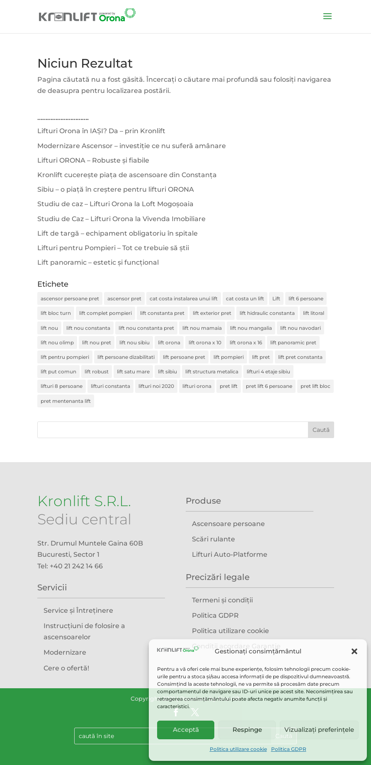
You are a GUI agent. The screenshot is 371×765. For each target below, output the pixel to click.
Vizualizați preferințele (319, 729)
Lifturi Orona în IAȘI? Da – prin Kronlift (101, 131)
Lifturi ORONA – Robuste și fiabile (93, 160)
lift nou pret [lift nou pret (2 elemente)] (96, 342)
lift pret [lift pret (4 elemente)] (261, 357)
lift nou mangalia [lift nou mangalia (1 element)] (251, 328)
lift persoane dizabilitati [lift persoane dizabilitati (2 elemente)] (126, 357)
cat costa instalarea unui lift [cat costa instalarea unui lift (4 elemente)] (184, 298)
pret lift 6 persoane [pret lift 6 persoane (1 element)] (269, 386)
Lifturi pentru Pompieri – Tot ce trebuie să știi (113, 248)
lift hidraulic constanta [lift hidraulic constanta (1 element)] (267, 313)
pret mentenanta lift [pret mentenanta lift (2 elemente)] (66, 401)
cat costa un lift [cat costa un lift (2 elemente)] (245, 298)
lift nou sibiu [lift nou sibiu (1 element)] (134, 342)
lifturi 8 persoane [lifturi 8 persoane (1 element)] (61, 386)
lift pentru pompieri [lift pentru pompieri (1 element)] (65, 357)
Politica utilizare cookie (238, 749)
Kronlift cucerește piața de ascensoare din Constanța (127, 175)
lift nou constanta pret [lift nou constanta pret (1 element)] (146, 328)
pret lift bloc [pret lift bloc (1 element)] (315, 386)
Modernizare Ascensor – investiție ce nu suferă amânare (131, 146)
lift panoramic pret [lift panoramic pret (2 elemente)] (293, 342)
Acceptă (186, 729)
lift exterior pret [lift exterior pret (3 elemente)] (212, 313)
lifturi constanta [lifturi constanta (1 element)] (110, 386)
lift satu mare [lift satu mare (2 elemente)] (133, 371)
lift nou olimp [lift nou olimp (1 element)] (57, 342)
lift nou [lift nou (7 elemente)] (49, 328)
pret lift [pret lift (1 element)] (229, 386)
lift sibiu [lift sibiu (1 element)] (167, 371)
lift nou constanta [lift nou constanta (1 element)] (88, 328)
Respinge (247, 729)
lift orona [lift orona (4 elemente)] (169, 342)
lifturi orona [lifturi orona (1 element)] (196, 386)
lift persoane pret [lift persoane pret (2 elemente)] (184, 357)
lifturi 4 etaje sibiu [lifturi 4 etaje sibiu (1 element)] (268, 371)
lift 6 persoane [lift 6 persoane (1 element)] (306, 298)
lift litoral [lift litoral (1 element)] (313, 313)
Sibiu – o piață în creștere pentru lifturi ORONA (115, 189)
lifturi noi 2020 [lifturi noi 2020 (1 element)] (156, 386)
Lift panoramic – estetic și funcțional (98, 262)
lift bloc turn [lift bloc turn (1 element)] (56, 313)
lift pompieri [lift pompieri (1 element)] (228, 357)
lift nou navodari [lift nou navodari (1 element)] (300, 328)
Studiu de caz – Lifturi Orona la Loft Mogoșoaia (115, 204)
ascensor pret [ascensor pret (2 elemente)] (124, 298)
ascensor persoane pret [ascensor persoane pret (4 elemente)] (70, 298)
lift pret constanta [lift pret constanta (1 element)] (300, 357)
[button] (354, 651)
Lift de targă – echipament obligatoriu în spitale (117, 233)
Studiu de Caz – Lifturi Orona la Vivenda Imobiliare (121, 219)
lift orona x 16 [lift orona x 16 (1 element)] (246, 342)
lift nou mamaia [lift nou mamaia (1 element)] (202, 328)
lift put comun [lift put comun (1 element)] (58, 371)
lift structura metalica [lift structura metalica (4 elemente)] (211, 371)
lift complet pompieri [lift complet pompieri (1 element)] (105, 313)
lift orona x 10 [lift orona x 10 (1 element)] (205, 342)
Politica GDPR (288, 749)
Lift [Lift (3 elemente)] (276, 298)
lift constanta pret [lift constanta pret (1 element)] (162, 313)
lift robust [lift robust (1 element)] (97, 371)
